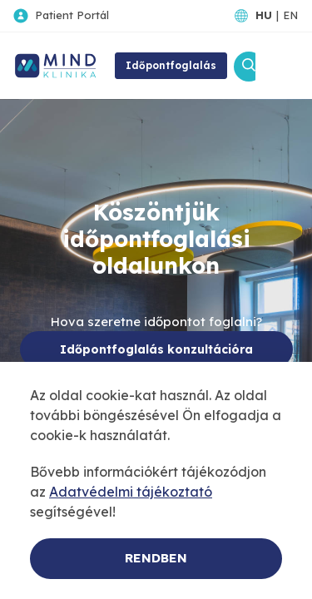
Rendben (156, 558)
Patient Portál (72, 15)
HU (263, 15)
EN (290, 15)
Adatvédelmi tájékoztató (130, 491)
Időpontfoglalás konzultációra (156, 349)
